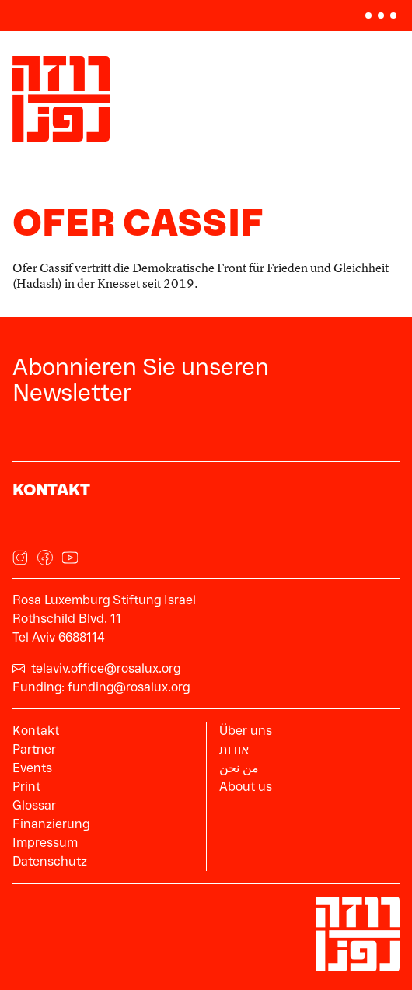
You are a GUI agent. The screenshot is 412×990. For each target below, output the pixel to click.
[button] (381, 15)
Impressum (45, 842)
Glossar (34, 805)
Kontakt (35, 730)
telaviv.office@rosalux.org (96, 668)
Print (26, 786)
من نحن (239, 768)
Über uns (245, 730)
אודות (234, 749)
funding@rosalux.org (129, 687)
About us (245, 786)
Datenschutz (49, 861)
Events (32, 768)
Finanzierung (50, 824)
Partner (34, 749)
